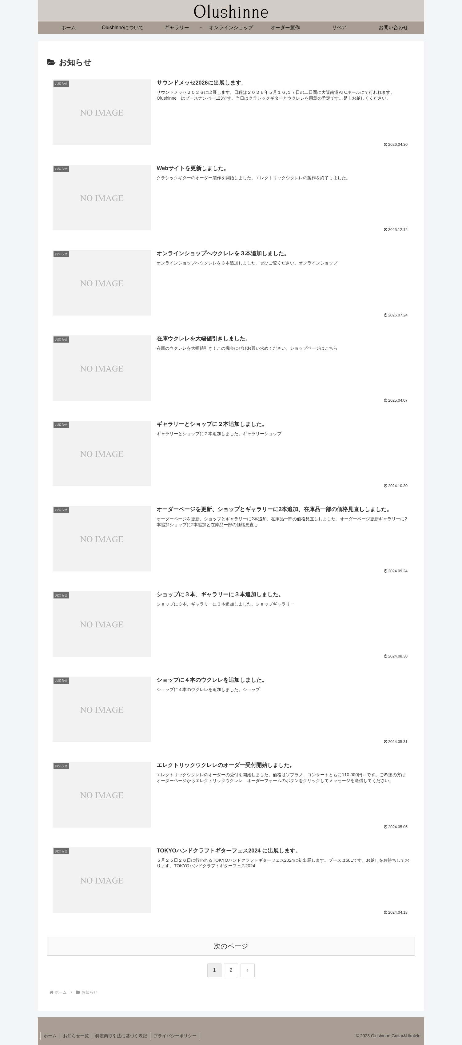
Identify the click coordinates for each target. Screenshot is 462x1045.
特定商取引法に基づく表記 (121, 1035)
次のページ (231, 946)
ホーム (50, 1035)
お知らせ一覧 (76, 1035)
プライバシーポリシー (175, 1035)
